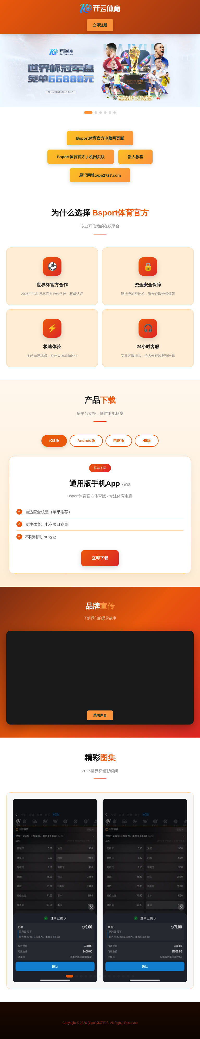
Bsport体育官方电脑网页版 (100, 138)
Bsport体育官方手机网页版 (80, 156)
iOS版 (54, 440)
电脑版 (118, 440)
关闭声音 (100, 715)
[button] (69, 976)
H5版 (146, 440)
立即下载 (100, 558)
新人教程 (135, 156)
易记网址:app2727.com (100, 175)
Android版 (86, 440)
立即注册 (100, 25)
